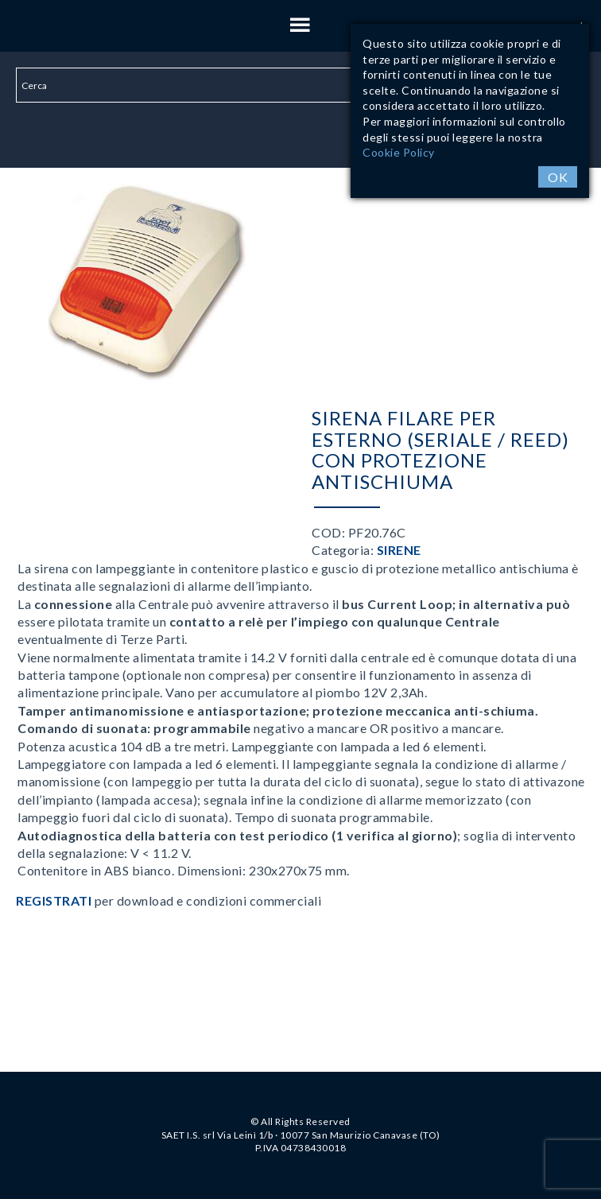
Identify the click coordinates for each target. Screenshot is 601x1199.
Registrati (53, 900)
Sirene (399, 549)
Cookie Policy (399, 152)
